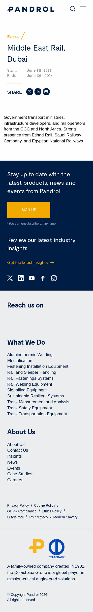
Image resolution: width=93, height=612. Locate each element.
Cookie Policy (45, 505)
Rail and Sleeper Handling (31, 372)
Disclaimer (15, 517)
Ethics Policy (52, 511)
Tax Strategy (39, 517)
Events (13, 468)
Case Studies (19, 474)
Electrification (19, 360)
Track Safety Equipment (29, 408)
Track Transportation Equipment (37, 414)
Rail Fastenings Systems (30, 378)
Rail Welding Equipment (29, 384)
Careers (14, 480)
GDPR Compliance (22, 511)
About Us (16, 444)
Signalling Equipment (27, 390)
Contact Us (17, 450)
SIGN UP (29, 209)
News (12, 462)
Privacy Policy (18, 505)
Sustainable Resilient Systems (35, 396)
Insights (14, 456)
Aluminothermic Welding (30, 354)
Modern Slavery (65, 517)
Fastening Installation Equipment (37, 366)
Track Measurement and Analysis (38, 402)
